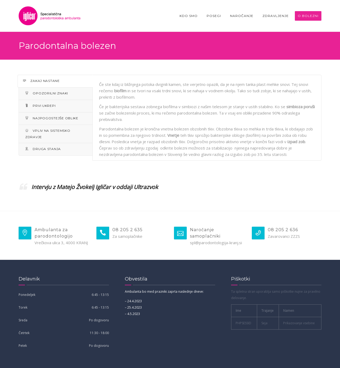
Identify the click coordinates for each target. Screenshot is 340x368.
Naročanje (241, 16)
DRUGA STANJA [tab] (43, 149)
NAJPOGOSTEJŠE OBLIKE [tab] (51, 118)
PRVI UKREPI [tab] (40, 106)
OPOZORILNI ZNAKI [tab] (46, 93)
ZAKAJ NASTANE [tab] (41, 81)
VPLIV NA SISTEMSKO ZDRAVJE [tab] (47, 134)
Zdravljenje (275, 16)
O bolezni (308, 16)
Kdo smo (189, 16)
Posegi (214, 16)
